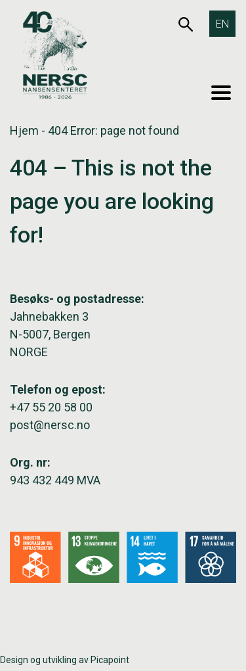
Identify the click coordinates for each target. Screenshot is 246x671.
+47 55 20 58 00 (51, 407)
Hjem (24, 130)
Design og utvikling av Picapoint (64, 660)
